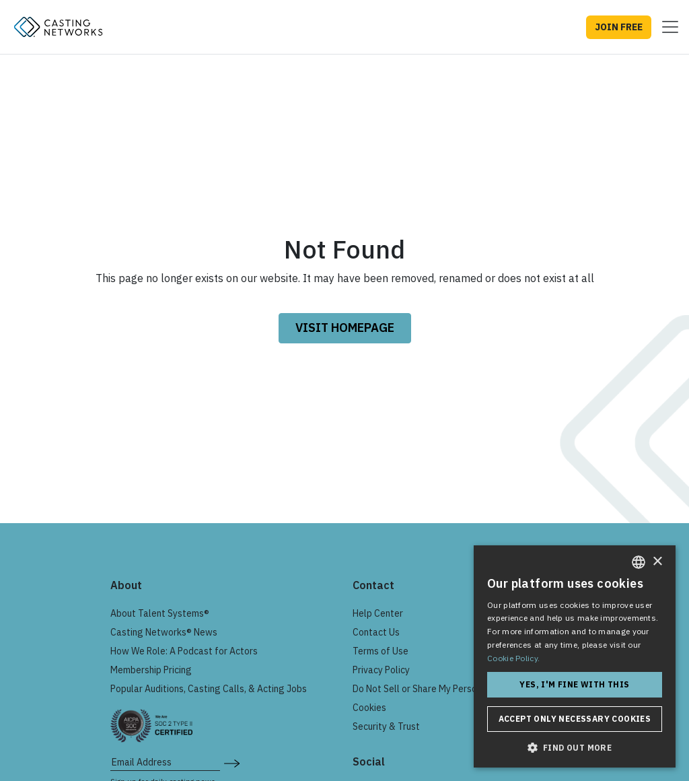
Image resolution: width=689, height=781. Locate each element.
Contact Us (376, 632)
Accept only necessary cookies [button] (575, 719)
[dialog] (575, 656)
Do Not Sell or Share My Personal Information (447, 689)
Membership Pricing (151, 670)
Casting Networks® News (163, 632)
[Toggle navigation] (666, 26)
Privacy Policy (381, 670)
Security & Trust (386, 726)
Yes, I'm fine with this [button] (574, 684)
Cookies (369, 708)
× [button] (657, 562)
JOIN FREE (619, 27)
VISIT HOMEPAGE (344, 327)
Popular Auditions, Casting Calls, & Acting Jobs (208, 689)
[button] (574, 747)
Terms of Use (380, 651)
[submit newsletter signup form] (232, 762)
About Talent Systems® (159, 613)
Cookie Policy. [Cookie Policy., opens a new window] (513, 658)
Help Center (378, 613)
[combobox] (638, 562)
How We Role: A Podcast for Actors (184, 651)
